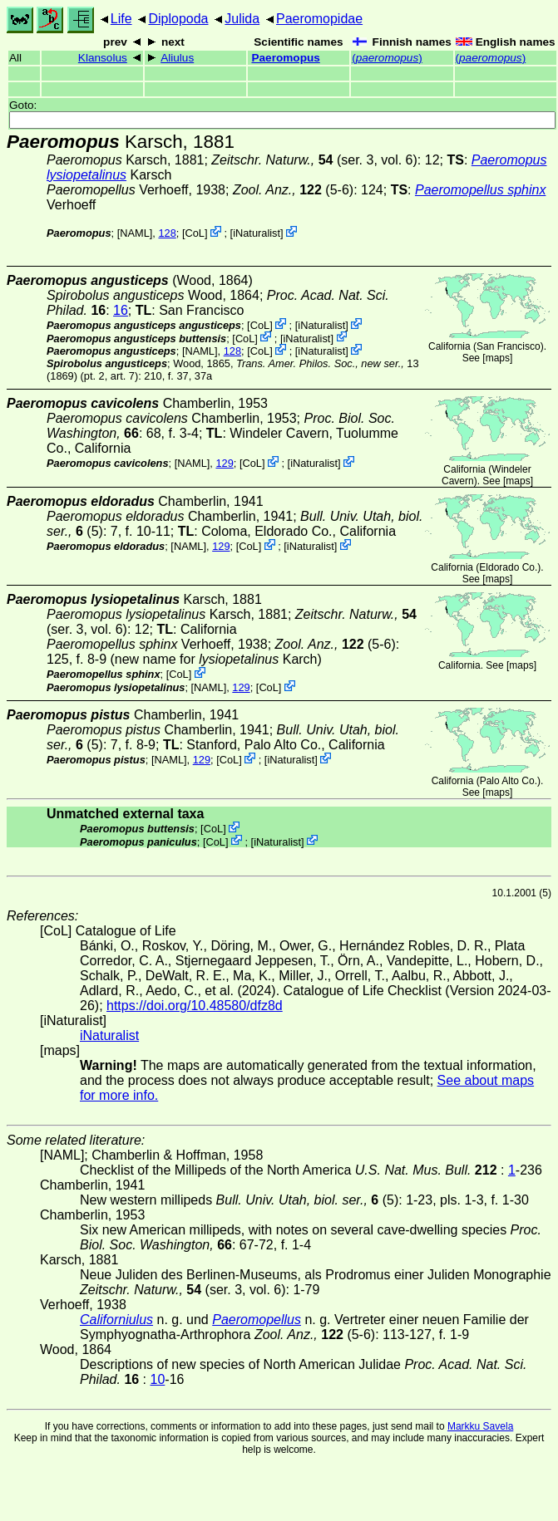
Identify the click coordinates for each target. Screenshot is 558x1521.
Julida (242, 19)
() (387, 58)
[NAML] (135, 233)
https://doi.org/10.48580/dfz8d (194, 1005)
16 (120, 310)
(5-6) (293, 190)
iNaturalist (256, 233)
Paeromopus (285, 58)
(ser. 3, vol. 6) (314, 160)
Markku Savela (480, 1426)
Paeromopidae (319, 19)
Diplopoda (178, 19)
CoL (194, 233)
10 (158, 1379)
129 (224, 463)
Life (121, 19)
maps (498, 358)
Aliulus (177, 58)
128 (166, 233)
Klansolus (102, 58)
